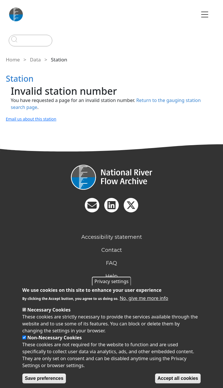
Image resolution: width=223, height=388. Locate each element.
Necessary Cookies (49, 310)
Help (111, 276)
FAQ (111, 263)
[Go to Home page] (16, 14)
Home (13, 59)
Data (35, 59)
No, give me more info (144, 298)
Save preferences (44, 378)
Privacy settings (111, 281)
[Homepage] (111, 177)
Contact (111, 250)
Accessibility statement (111, 237)
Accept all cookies (178, 378)
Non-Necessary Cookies (54, 337)
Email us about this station (31, 119)
